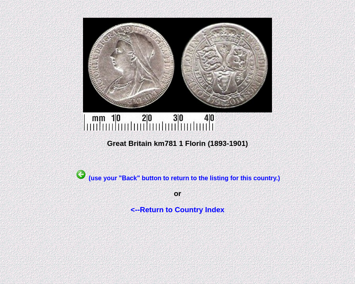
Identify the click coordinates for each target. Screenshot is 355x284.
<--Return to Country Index (177, 210)
